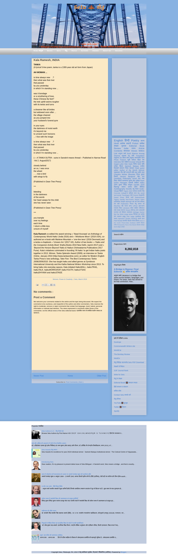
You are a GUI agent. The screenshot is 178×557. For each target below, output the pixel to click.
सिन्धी (127, 197)
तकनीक (125, 221)
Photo (122, 197)
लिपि (143, 216)
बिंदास (121, 166)
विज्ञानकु (116, 187)
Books (49, 51)
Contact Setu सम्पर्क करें (122, 395)
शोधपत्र (127, 151)
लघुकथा (116, 158)
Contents (118, 151)
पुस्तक (124, 146)
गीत (122, 172)
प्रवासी (131, 183)
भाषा (143, 178)
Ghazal (138, 162)
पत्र (139, 178)
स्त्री (132, 197)
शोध (143, 162)
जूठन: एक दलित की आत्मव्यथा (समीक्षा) (51, 535)
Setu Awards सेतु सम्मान (49, 450)
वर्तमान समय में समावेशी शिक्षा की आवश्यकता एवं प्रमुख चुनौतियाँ (60, 498)
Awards (95, 51)
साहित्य (136, 183)
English (118, 140)
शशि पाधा (134, 172)
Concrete (117, 193)
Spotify (116, 411)
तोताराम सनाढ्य (140, 225)
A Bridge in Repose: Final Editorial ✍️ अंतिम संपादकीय (126, 270)
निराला (131, 204)
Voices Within (137, 151)
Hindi (116, 143)
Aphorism (121, 218)
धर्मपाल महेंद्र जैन (138, 160)
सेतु (66, 51)
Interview (117, 162)
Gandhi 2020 (139, 185)
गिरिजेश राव (136, 214)
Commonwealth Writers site (124, 346)
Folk (115, 221)
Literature (126, 208)
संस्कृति (123, 202)
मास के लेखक (117, 227)
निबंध (126, 168)
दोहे (122, 206)
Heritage (136, 212)
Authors (84, 51)
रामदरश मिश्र (118, 208)
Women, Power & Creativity (62, 279)
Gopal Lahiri (119, 164)
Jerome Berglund (127, 176)
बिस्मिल (142, 187)
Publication (125, 204)
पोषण (135, 187)
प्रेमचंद (135, 191)
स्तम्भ (133, 148)
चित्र (115, 181)
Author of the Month (128, 170)
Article (141, 148)
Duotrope (117, 342)
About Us (107, 51)
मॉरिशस (142, 202)
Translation (140, 156)
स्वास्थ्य (123, 210)
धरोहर (116, 166)
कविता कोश (117, 391)
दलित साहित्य (134, 208)
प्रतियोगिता (117, 202)
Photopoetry (121, 225)
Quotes (128, 218)
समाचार (131, 168)
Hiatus (74, 51)
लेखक (116, 146)
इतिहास (131, 193)
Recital (119, 221)
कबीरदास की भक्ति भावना (49, 511)
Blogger (123, 552)
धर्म (120, 212)
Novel (134, 178)
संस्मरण (122, 168)
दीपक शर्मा (125, 158)
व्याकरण (119, 216)
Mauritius (117, 206)
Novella (129, 189)
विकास (137, 221)
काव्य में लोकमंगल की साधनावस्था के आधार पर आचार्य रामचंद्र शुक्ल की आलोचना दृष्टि (66, 474)
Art (121, 158)
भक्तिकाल (141, 208)
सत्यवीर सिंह (140, 191)
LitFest (135, 206)
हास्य (130, 206)
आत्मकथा (125, 181)
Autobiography (119, 189)
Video (142, 199)
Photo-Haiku (125, 223)
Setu (59, 51)
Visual (128, 210)
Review (117, 148)
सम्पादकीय (137, 158)
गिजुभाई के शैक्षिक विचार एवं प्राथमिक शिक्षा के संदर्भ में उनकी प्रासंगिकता (62, 523)
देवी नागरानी (127, 172)
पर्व (143, 204)
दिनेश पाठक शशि (138, 164)
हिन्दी (127, 140)
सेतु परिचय (117, 399)
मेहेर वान (140, 176)
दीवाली (129, 221)
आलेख (122, 143)
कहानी (128, 143)
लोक (115, 210)
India (126, 148)
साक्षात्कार (117, 172)
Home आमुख (38, 51)
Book (142, 146)
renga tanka (128, 214)
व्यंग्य (143, 158)
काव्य (142, 141)
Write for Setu (119, 375)
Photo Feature (120, 160)
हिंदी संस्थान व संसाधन (121, 387)
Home (70, 376)
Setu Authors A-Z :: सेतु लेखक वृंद (53, 431)
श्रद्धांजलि (141, 195)
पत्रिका (142, 223)
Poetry (135, 140)
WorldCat (117, 350)
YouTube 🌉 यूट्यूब (121, 403)
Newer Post (39, 376)
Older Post (101, 376)
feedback (133, 223)
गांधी (131, 195)
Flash (137, 168)
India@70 (124, 193)
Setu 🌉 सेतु (89, 7)
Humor (142, 212)
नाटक (126, 206)
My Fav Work (118, 214)
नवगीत (142, 214)
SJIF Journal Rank (121, 370)
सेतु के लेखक (118, 379)
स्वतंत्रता (129, 212)
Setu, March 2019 (80, 279)
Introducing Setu (47, 462)
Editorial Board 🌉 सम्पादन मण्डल (125, 383)
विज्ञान (121, 191)
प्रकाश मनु (126, 156)
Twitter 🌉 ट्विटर (120, 407)
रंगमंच (133, 221)
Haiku (142, 183)
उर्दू (133, 189)
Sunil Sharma (132, 153)
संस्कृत (130, 185)
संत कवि (117, 204)
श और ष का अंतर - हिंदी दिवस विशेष (52, 486)
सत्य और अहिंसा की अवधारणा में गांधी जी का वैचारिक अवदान (49, 443)
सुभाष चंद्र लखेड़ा (134, 181)
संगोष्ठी (122, 227)
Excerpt (132, 162)
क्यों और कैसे (136, 202)
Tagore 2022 (128, 191)
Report (137, 199)
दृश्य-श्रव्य (141, 206)
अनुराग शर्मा (122, 153)
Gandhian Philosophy (122, 178)
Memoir (141, 170)
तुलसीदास (138, 216)
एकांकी (138, 223)
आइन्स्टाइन (128, 202)
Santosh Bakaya (132, 166)
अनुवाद (132, 158)
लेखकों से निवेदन (119, 366)
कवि (133, 156)
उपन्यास (116, 212)
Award (116, 197)
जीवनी (120, 181)
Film (128, 216)
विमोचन (124, 212)
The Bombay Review (122, 354)
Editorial (133, 146)
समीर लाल (141, 172)
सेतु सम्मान (138, 204)
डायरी (139, 218)
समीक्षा (142, 143)
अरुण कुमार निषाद (120, 185)
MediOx (117, 358)
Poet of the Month (130, 225)
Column (135, 195)
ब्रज (143, 218)
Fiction (135, 143)
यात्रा (137, 189)
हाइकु (124, 216)
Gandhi (122, 199)
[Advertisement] (129, 96)
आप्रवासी (141, 210)
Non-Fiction (130, 199)
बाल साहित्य (125, 162)
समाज (115, 218)
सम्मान (123, 187)
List (115, 153)
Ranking (134, 218)
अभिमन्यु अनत (134, 210)
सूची (128, 160)
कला (135, 193)
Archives (118, 51)
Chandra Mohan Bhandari (124, 174)
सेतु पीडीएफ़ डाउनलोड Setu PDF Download (129, 362)
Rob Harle (128, 164)
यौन (115, 216)
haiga (132, 216)
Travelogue (126, 195)
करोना (130, 187)
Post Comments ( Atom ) (75, 382)
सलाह (118, 210)
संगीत (115, 225)
